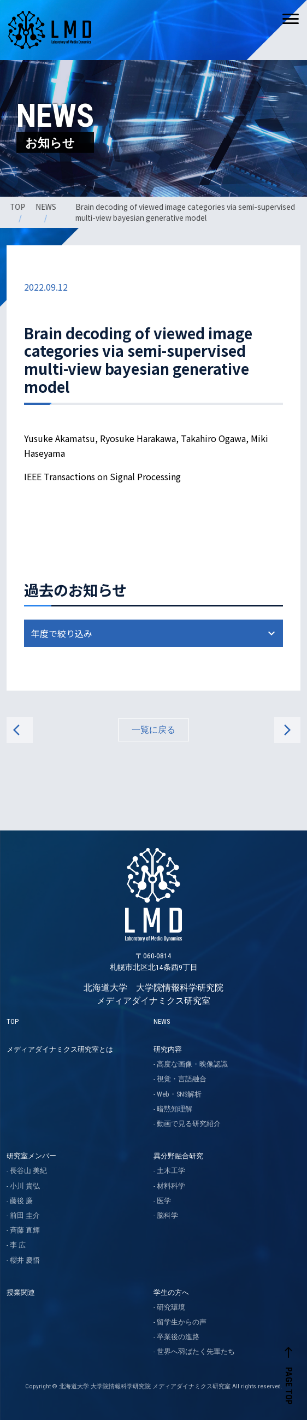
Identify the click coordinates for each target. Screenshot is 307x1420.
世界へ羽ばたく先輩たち (196, 1351)
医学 (164, 1201)
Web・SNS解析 (179, 1094)
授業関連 (21, 1292)
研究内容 (168, 1049)
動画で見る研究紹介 (189, 1123)
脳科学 (167, 1215)
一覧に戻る (153, 729)
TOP (18, 206)
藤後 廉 (21, 1201)
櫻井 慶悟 (25, 1260)
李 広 (18, 1245)
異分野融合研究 (178, 1156)
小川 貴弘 (25, 1186)
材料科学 (171, 1186)
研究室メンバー (31, 1156)
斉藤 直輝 (25, 1230)
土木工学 (171, 1170)
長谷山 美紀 (28, 1170)
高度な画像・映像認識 (192, 1064)
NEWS (46, 206)
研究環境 (171, 1307)
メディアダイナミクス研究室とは (60, 1049)
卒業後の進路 (178, 1337)
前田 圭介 (25, 1215)
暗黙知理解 (174, 1109)
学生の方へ (171, 1292)
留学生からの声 (181, 1322)
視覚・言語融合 (181, 1079)
